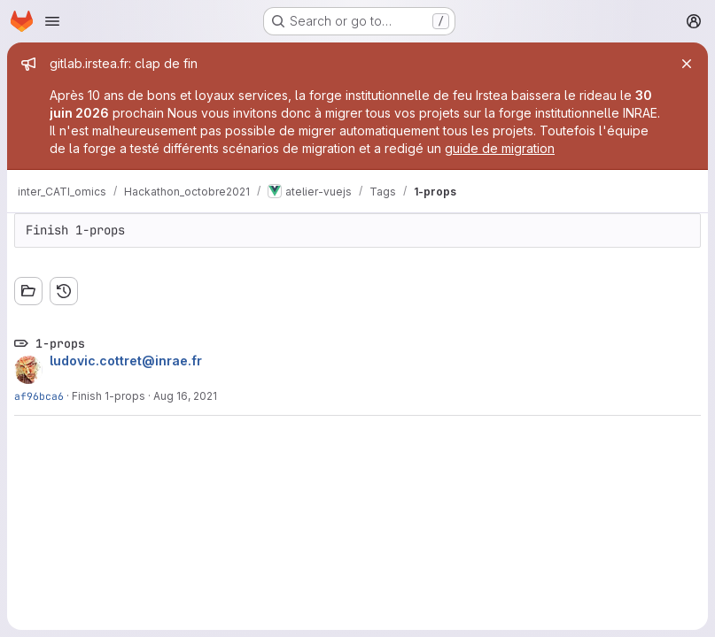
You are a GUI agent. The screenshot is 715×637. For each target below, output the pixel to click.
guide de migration (500, 148)
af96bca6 (39, 396)
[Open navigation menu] (52, 21)
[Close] (686, 63)
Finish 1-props (108, 396)
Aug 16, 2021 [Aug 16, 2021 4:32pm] (185, 396)
